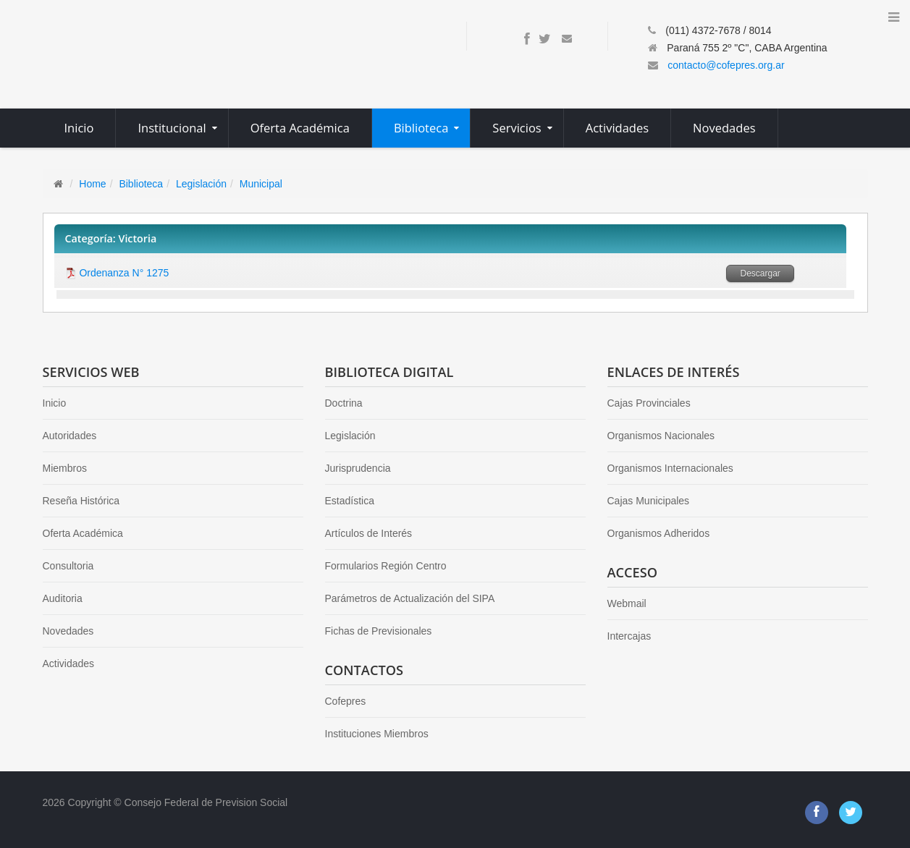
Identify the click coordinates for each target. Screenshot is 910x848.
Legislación (201, 184)
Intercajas (629, 636)
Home (92, 184)
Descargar (760, 273)
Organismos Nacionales (661, 435)
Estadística (349, 500)
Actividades (69, 663)
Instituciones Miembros (377, 733)
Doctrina (344, 403)
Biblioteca (141, 184)
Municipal (261, 184)
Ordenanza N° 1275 (124, 273)
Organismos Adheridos (658, 533)
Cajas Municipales (648, 500)
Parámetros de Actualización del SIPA (410, 598)
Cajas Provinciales (649, 403)
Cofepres (345, 701)
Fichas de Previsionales (378, 631)
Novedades (68, 631)
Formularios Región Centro (386, 566)
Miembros (65, 468)
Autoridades (70, 435)
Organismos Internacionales (670, 468)
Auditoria (63, 598)
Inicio (55, 403)
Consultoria (68, 566)
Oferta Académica (83, 533)
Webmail (626, 603)
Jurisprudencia (358, 468)
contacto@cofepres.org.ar (725, 65)
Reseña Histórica (81, 500)
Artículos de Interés (369, 533)
